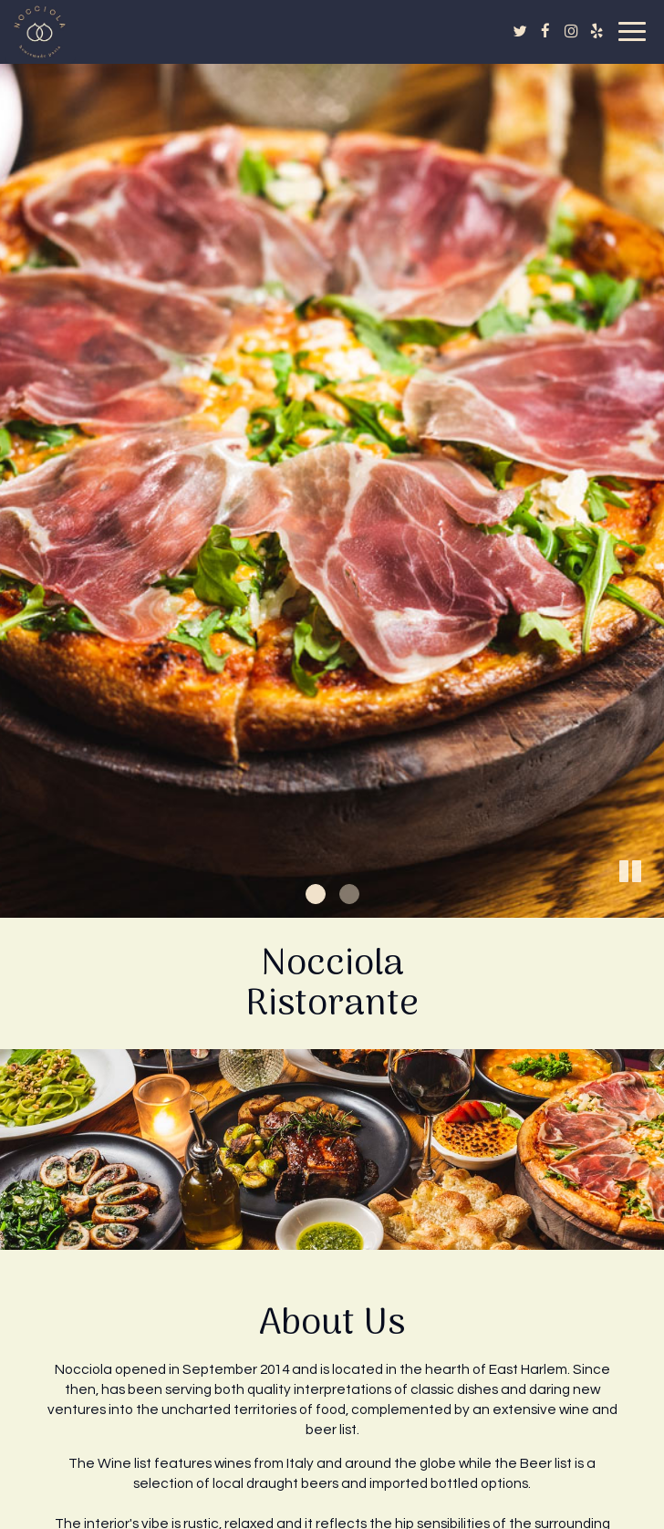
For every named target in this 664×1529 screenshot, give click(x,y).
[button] (650, 904)
